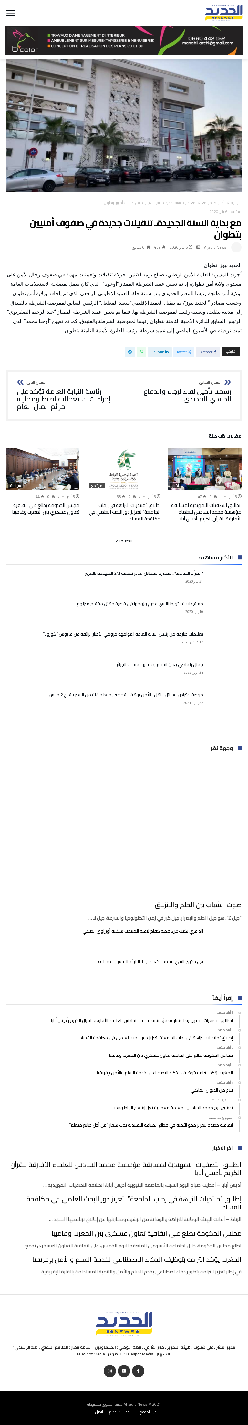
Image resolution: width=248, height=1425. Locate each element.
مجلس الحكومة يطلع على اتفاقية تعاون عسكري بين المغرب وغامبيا (45, 508)
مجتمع (207, 202)
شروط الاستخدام (121, 1412)
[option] (205, 485)
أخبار (221, 202)
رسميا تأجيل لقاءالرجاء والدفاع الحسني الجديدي (179, 391)
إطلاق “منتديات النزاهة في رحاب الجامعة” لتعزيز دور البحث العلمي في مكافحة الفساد (124, 511)
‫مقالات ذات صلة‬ (225, 437)
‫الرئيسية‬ (236, 202)
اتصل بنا (97, 1412)
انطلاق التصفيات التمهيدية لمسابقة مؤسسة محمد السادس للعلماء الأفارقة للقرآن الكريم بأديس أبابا (206, 511)
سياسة (15, 485)
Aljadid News (215, 247)
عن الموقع (148, 1412)
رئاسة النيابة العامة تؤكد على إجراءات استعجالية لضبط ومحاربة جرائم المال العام (68, 395)
